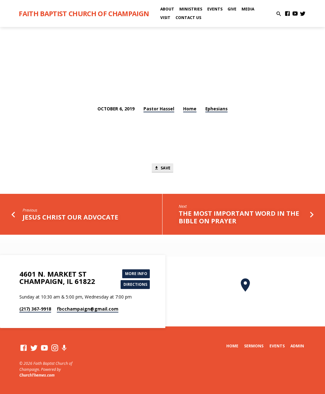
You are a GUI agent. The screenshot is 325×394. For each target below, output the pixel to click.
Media (248, 9)
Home (189, 109)
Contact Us (188, 17)
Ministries (190, 9)
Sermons (253, 346)
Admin (297, 346)
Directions (135, 284)
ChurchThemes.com (37, 375)
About (167, 9)
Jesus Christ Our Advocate (70, 217)
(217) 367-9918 (35, 309)
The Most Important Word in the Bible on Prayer (239, 218)
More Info (135, 273)
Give (232, 9)
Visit (165, 17)
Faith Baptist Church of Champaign (84, 13)
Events (214, 9)
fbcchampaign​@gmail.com (87, 309)
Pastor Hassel (158, 109)
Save (162, 168)
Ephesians (216, 109)
